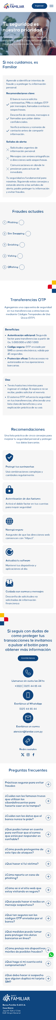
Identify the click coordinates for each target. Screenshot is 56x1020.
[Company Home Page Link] (16, 997)
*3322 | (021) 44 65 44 (28, 686)
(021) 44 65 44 (28, 709)
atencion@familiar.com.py (28, 731)
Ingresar (39, 6)
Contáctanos (28, 658)
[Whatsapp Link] (51, 955)
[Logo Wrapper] (14, 6)
